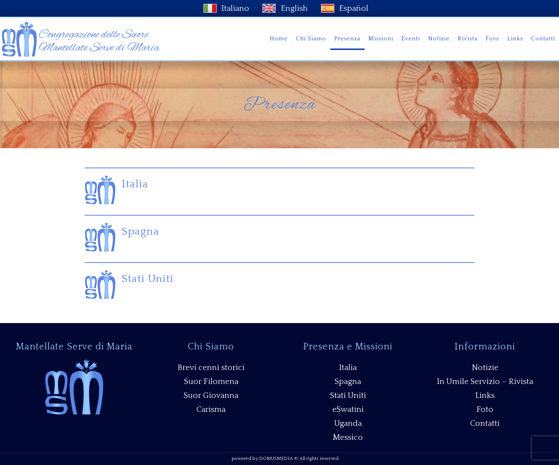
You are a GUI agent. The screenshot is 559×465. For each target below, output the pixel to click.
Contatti (485, 423)
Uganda (348, 423)
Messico (348, 437)
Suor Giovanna (211, 395)
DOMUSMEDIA (276, 458)
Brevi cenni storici (211, 367)
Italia (135, 184)
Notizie (485, 367)
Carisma (211, 409)
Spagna (140, 231)
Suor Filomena (211, 381)
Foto (484, 409)
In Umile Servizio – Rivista (485, 381)
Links (485, 395)
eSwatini (348, 409)
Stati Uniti (148, 279)
